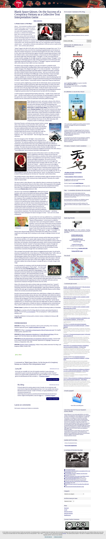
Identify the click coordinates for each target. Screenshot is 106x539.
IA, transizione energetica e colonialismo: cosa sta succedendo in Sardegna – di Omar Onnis (76, 358)
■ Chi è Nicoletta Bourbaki (69, 469)
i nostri (77, 183)
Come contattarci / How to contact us (74, 176)
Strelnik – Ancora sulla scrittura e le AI (72, 287)
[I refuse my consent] (104, 534)
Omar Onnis (66, 345)
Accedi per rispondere (52, 379)
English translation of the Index (37, 327)
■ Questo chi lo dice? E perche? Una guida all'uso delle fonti (76, 484)
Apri (65, 83)
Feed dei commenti (68, 513)
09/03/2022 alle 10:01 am (54, 384)
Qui (65, 84)
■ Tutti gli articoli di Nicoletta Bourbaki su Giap (74, 486)
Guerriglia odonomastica (74, 279)
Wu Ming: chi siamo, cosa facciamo (73, 172)
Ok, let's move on (48, 537)
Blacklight (64, 533)
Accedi (65, 509)
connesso (22, 408)
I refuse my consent (58, 537)
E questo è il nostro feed (77, 244)
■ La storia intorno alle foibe (70, 478)
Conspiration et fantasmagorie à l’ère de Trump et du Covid (39, 330)
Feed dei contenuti (68, 511)
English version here (69, 174)
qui (80, 241)
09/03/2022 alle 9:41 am (54, 368)
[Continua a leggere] (44, 376)
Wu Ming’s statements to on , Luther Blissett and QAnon (37, 334)
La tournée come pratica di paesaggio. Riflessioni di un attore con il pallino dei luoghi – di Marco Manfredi (76, 326)
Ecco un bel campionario (71, 445)
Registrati (66, 508)
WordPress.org (67, 515)
